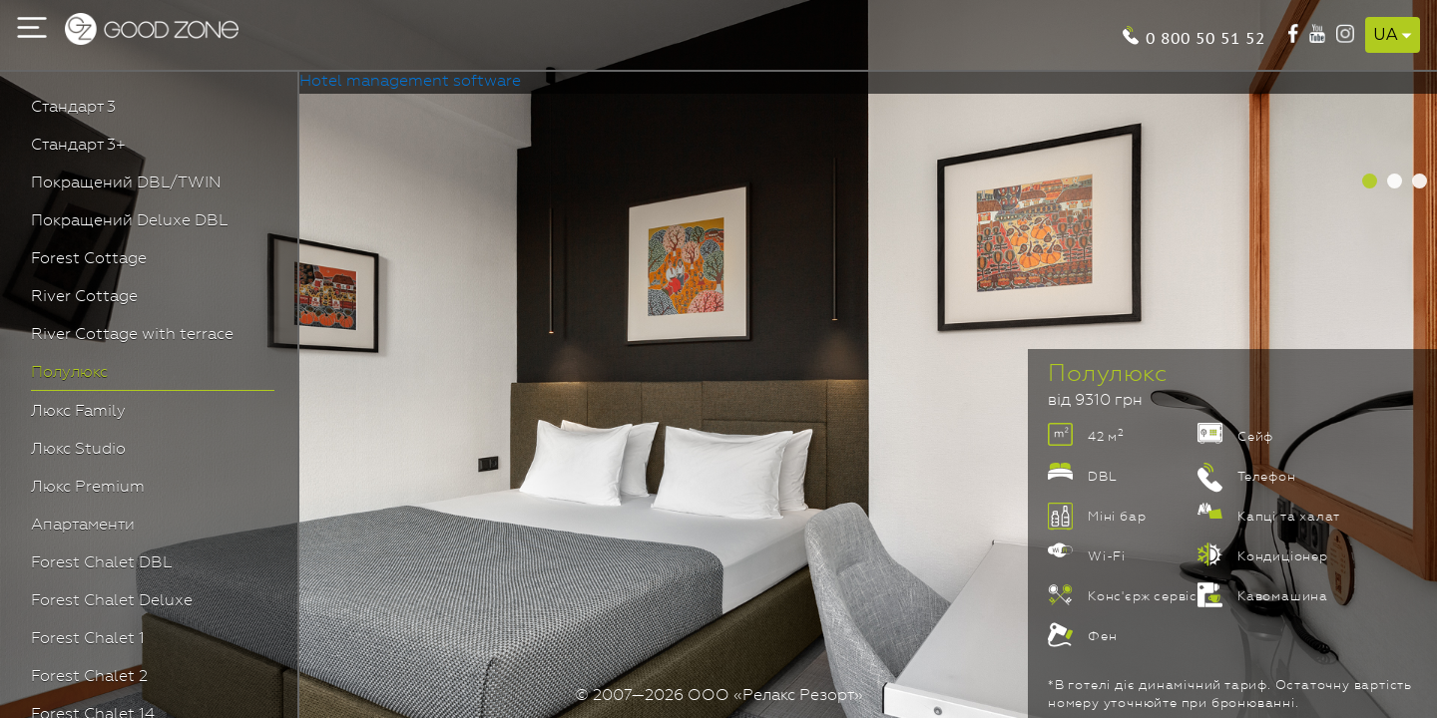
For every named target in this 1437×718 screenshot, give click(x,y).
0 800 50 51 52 (1205, 36)
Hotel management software (410, 82)
